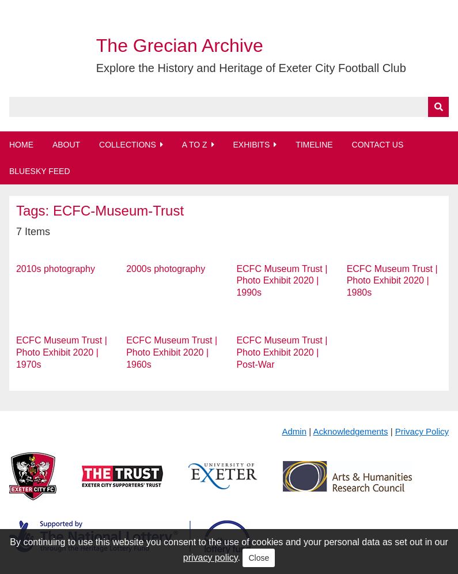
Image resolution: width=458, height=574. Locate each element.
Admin (294, 431)
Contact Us (378, 144)
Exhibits (251, 144)
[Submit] (438, 107)
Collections (127, 144)
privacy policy (210, 557)
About (66, 144)
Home (21, 144)
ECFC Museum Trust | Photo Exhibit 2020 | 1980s (392, 281)
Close (258, 557)
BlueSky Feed (39, 171)
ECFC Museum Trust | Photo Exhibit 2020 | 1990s (281, 281)
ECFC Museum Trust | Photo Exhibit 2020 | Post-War (281, 352)
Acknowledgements (350, 431)
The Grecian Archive (179, 45)
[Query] (229, 107)
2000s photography (165, 269)
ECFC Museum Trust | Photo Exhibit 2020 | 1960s (171, 352)
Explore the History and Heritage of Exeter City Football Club (251, 68)
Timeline (314, 144)
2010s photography (55, 269)
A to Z (194, 144)
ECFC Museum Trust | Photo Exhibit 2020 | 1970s (61, 352)
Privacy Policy (422, 431)
